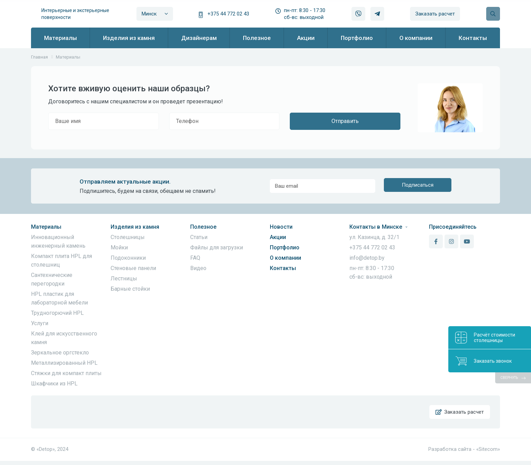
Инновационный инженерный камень (58, 241)
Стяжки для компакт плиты (66, 373)
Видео (198, 268)
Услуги (39, 323)
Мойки (119, 247)
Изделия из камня (135, 227)
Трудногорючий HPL (57, 313)
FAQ (195, 258)
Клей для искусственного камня (64, 337)
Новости (281, 227)
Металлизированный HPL (64, 363)
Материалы (46, 227)
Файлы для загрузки (216, 247)
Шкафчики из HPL (54, 383)
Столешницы (128, 237)
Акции (278, 237)
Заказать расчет (435, 14)
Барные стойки (130, 289)
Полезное (203, 227)
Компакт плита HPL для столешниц (61, 260)
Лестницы (124, 278)
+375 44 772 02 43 (228, 14)
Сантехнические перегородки (51, 279)
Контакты (283, 268)
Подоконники (128, 258)
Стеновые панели (133, 268)
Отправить (345, 121)
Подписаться (417, 186)
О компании (285, 258)
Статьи (198, 237)
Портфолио (284, 247)
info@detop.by (367, 258)
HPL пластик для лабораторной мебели (59, 298)
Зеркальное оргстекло (60, 352)
